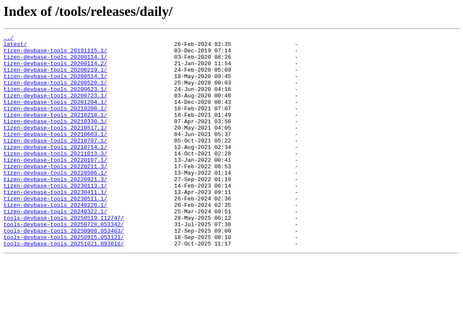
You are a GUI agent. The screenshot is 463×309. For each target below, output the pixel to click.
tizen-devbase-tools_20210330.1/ (55, 139)
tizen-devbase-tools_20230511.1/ (55, 232)
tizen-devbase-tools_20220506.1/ (55, 201)
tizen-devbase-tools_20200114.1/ (55, 62)
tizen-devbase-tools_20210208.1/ (55, 123)
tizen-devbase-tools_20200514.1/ (55, 85)
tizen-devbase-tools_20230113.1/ (55, 216)
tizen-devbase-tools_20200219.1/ (55, 77)
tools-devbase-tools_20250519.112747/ (63, 255)
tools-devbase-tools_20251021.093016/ (63, 286)
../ (8, 38)
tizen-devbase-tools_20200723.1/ (55, 108)
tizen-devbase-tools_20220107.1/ (55, 185)
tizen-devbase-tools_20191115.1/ (55, 54)
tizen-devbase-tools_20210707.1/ (55, 162)
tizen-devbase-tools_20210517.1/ (55, 147)
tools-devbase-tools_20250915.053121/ (63, 278)
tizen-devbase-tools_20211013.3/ (55, 178)
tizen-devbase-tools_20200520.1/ (55, 93)
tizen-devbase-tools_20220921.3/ (55, 208)
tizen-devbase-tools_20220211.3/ (55, 193)
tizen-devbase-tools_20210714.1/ (55, 170)
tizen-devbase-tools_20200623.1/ (55, 100)
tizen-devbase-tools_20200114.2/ (55, 69)
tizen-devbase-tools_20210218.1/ (55, 131)
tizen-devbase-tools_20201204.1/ (55, 116)
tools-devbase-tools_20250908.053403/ (63, 270)
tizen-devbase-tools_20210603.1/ (55, 154)
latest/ (15, 46)
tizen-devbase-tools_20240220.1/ (55, 239)
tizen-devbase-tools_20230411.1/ (55, 224)
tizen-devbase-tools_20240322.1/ (55, 247)
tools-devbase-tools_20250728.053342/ (63, 263)
